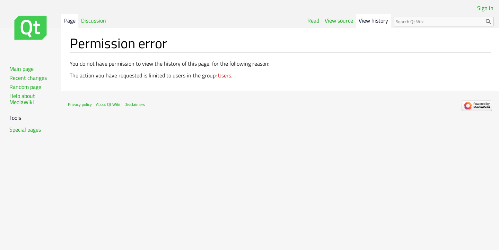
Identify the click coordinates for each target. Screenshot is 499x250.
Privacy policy (80, 104)
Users (224, 75)
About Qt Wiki (108, 104)
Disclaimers (134, 104)
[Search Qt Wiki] (443, 21)
